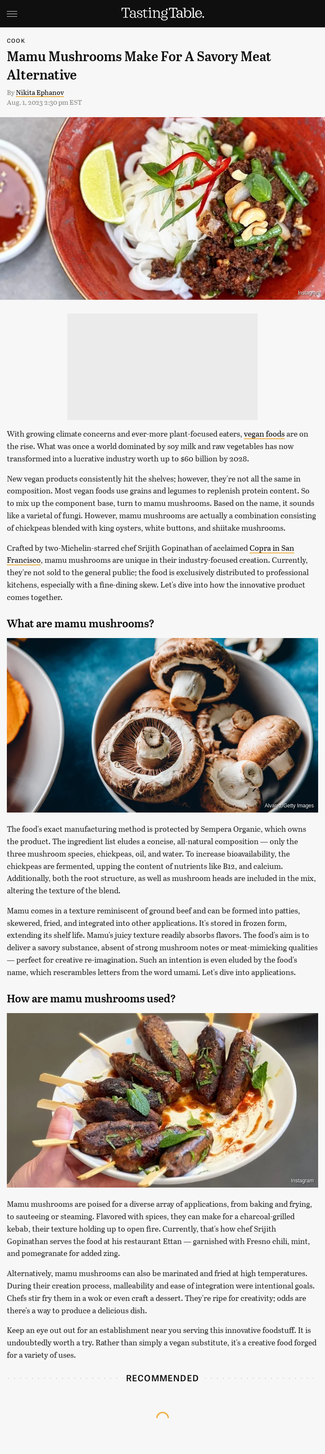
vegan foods (264, 433)
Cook (16, 40)
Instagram (309, 293)
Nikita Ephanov (40, 92)
